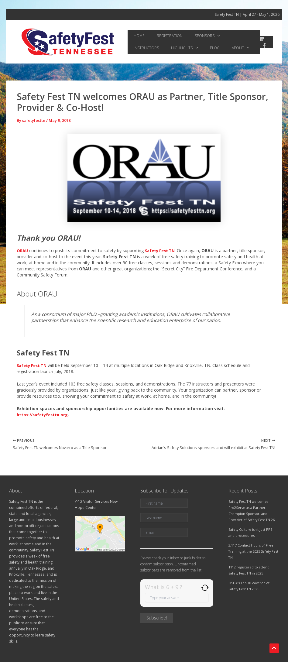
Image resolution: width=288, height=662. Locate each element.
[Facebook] (262, 45)
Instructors (218, 35)
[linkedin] (260, 39)
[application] (198, 36)
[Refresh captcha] (205, 588)
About (185, 48)
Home (135, 35)
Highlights (143, 48)
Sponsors (189, 36)
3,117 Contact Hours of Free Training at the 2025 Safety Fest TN (252, 551)
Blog (166, 47)
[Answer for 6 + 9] (177, 597)
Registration (159, 35)
